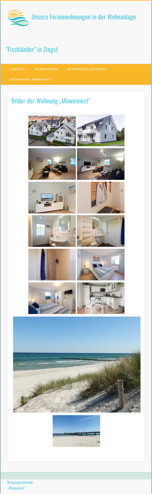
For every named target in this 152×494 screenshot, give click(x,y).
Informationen (46, 69)
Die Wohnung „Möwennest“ (30, 79)
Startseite (17, 69)
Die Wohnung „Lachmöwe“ (87, 69)
